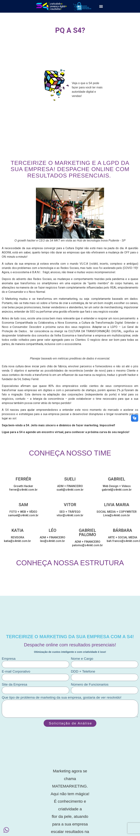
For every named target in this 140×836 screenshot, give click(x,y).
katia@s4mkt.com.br (17, 541)
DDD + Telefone (83, 671)
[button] (101, 6)
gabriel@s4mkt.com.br (117, 489)
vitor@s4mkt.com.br (70, 515)
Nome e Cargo (82, 658)
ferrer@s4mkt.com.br (23, 489)
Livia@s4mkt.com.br (116, 515)
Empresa (9, 658)
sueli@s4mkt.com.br (70, 489)
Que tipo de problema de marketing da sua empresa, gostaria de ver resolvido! (61, 697)
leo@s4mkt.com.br (52, 541)
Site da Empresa (14, 684)
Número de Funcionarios (90, 684)
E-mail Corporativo (16, 671)
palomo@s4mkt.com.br (87, 545)
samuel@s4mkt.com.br (23, 515)
